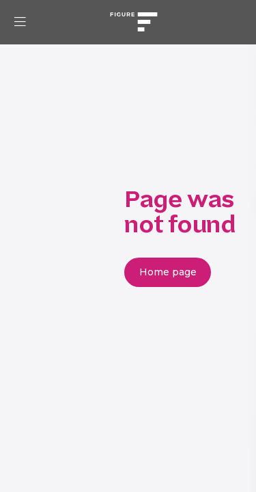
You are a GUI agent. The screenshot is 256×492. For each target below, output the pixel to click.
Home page (168, 272)
